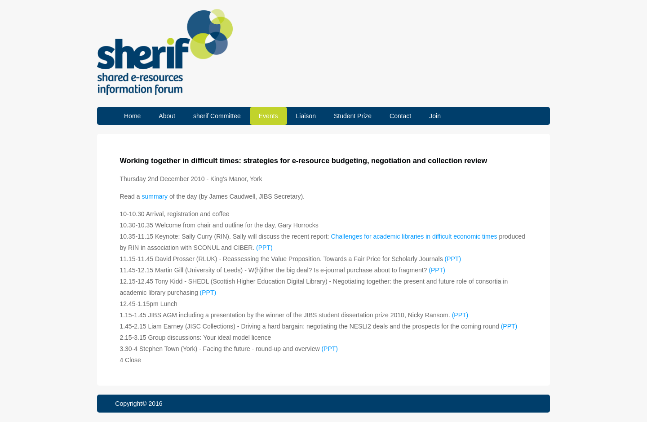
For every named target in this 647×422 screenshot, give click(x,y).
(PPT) (264, 247)
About (167, 116)
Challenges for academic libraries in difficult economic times (414, 236)
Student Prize (353, 116)
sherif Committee (217, 116)
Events (268, 116)
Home (132, 116)
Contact (400, 116)
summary (155, 196)
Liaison (306, 116)
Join (435, 116)
